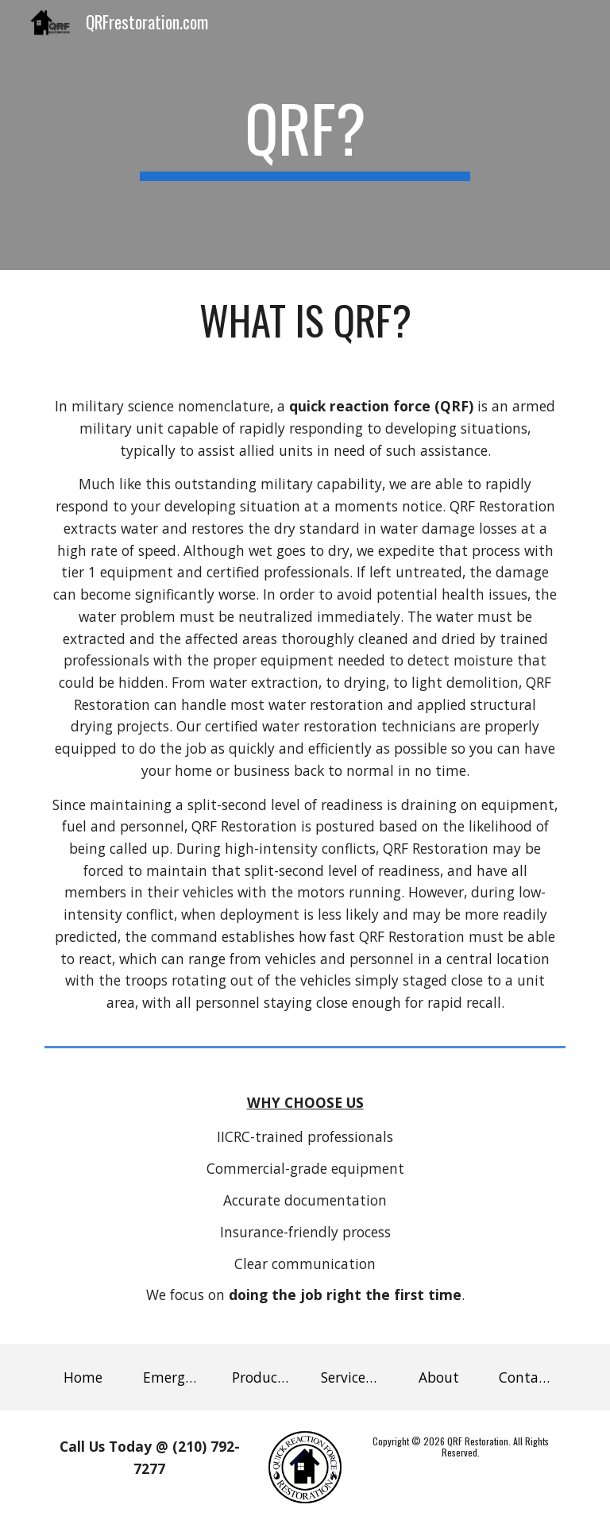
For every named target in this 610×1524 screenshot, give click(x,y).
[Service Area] (349, 1376)
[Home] (82, 1376)
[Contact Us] (527, 1376)
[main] (304, 135)
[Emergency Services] (171, 1376)
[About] (438, 1376)
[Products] (260, 1376)
